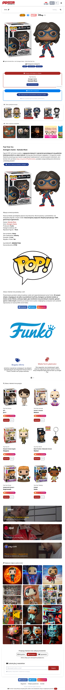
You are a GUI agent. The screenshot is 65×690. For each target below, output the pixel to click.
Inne (6, 9)
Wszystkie (21, 654)
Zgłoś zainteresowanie (32, 84)
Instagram (42, 307)
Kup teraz (6, 420)
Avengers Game (31, 66)
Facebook (22, 307)
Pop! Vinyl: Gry (39, 66)
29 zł (42, 458)
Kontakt (42, 684)
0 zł (52, 3)
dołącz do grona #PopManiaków (25, 159)
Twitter (32, 307)
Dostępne (32, 654)
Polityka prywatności (33, 684)
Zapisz (53, 668)
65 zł (12, 420)
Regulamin (23, 684)
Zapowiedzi (42, 654)
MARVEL (24, 66)
